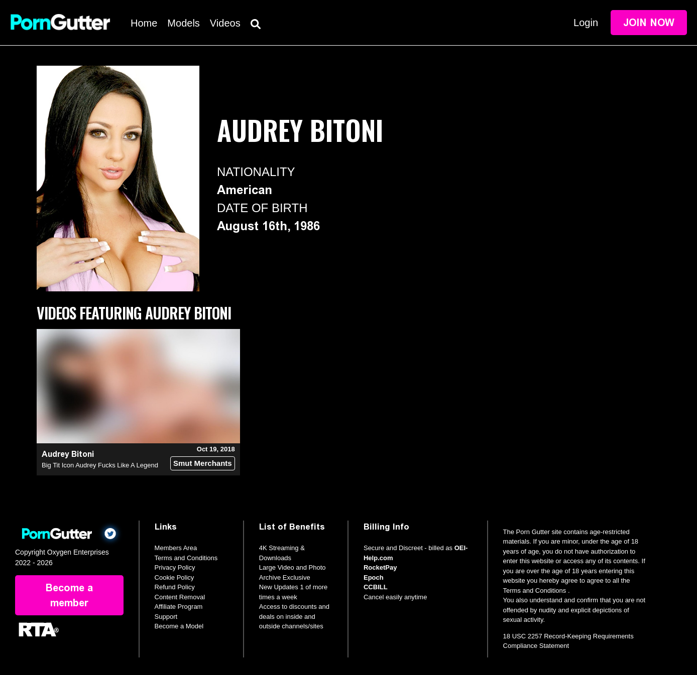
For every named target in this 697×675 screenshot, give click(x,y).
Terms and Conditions (186, 558)
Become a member (69, 595)
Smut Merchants (202, 463)
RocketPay (380, 567)
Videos (225, 23)
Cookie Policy (174, 577)
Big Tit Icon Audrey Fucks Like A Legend (100, 465)
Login (585, 22)
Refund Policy (175, 587)
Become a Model (179, 626)
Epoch (374, 577)
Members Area (176, 548)
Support (166, 616)
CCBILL (376, 587)
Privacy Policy (175, 567)
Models (183, 23)
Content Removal (180, 597)
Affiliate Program (179, 606)
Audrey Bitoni (68, 454)
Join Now (648, 23)
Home (144, 23)
